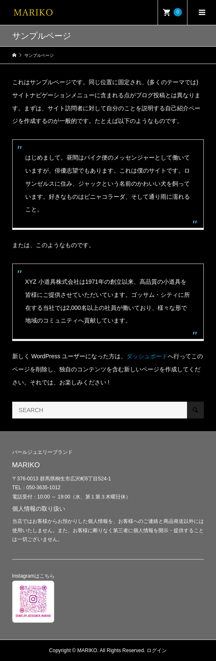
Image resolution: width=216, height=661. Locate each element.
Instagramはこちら (33, 576)
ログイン (157, 650)
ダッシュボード (147, 356)
